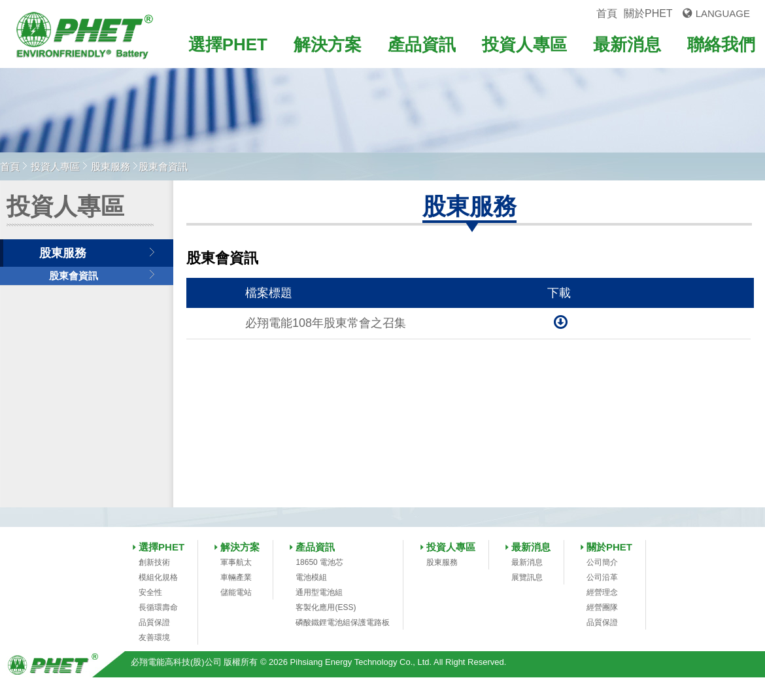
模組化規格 (158, 577)
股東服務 (110, 166)
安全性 (150, 592)
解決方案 (328, 44)
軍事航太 (236, 562)
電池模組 (311, 577)
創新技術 (154, 562)
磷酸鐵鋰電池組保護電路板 (343, 622)
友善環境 (154, 637)
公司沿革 (602, 577)
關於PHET (648, 13)
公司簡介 (602, 562)
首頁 (606, 13)
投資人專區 (524, 44)
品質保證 (154, 622)
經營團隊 (602, 607)
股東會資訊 (73, 275)
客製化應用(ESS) (326, 607)
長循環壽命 (158, 607)
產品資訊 (422, 44)
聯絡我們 (721, 44)
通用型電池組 (319, 592)
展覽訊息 (527, 577)
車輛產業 (236, 577)
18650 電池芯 (319, 562)
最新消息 (627, 44)
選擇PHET (227, 44)
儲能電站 (236, 592)
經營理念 (602, 592)
